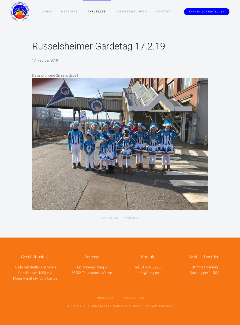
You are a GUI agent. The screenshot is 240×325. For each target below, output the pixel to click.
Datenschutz (133, 297)
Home (47, 11)
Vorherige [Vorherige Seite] (110, 217)
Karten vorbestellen (207, 11)
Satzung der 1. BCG (205, 272)
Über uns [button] (69, 11)
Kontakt (163, 11)
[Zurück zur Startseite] (20, 11)
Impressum (104, 297)
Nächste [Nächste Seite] (131, 217)
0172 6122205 (151, 267)
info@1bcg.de (148, 272)
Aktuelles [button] (96, 11)
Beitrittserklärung (205, 267)
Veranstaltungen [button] (131, 11)
